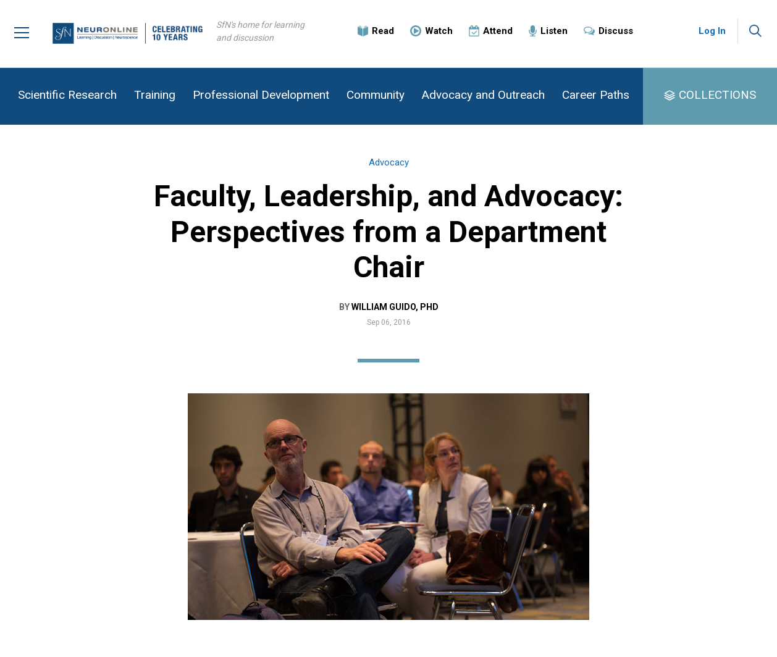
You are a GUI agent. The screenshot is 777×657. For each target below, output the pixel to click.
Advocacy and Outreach (483, 95)
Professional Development (261, 95)
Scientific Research (67, 95)
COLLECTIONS (717, 95)
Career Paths (595, 95)
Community (375, 95)
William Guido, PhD (395, 307)
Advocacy (389, 162)
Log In (712, 30)
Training (154, 95)
